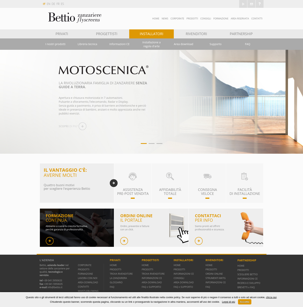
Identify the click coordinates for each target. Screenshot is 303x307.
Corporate (177, 18)
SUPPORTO (155, 287)
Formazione (220, 18)
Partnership (241, 33)
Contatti (257, 18)
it (44, 4)
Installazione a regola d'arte (151, 44)
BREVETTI (242, 287)
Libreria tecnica (87, 44)
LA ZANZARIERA (118, 278)
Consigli (205, 18)
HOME (113, 265)
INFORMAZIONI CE (152, 278)
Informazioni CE (119, 44)
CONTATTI (83, 286)
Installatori (151, 33)
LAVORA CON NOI (87, 278)
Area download (183, 44)
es (62, 4)
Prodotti (192, 18)
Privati (62, 33)
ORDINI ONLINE (214, 273)
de (53, 4)
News (165, 18)
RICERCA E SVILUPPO (248, 283)
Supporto (216, 44)
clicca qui (271, 297)
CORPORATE (85, 265)
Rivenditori (196, 33)
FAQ (247, 44)
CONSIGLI (179, 278)
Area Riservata (240, 18)
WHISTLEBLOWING (88, 291)
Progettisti (106, 33)
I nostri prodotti (55, 44)
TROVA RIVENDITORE (121, 273)
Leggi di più (228, 301)
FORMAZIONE (85, 273)
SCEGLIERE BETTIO (247, 274)
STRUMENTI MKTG (215, 278)
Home (155, 18)
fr (58, 4)
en (48, 4)
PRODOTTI (84, 269)
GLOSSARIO (116, 282)
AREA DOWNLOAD (88, 282)
